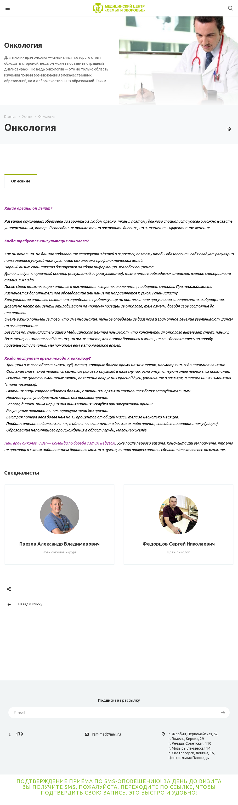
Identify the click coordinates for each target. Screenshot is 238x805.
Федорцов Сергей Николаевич (179, 543)
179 (19, 734)
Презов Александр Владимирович (59, 543)
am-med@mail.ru (107, 734)
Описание (20, 181)
